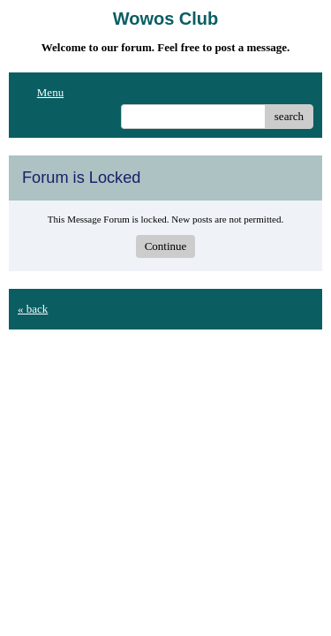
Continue (166, 246)
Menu (41, 92)
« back (33, 308)
